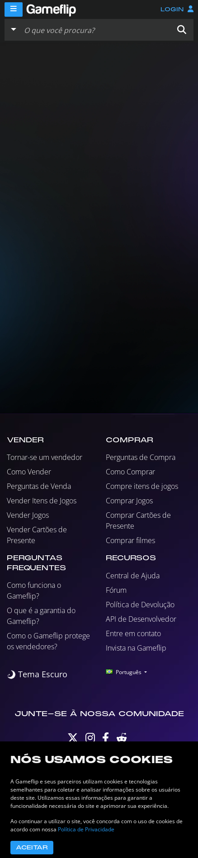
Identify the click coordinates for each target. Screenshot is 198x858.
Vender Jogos (28, 515)
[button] (181, 30)
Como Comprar (130, 472)
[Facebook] (105, 740)
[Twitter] (72, 740)
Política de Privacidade (86, 829)
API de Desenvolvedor (141, 619)
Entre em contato (133, 633)
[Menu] (14, 9)
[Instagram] (90, 740)
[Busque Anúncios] (95, 30)
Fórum (116, 590)
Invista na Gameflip (136, 648)
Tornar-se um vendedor (44, 457)
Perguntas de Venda (39, 486)
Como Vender (29, 472)
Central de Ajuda (133, 576)
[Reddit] (121, 740)
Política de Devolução (140, 605)
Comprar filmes (130, 540)
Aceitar (32, 847)
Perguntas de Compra (140, 457)
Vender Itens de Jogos (41, 501)
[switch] (37, 674)
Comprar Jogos (129, 501)
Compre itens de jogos (142, 486)
